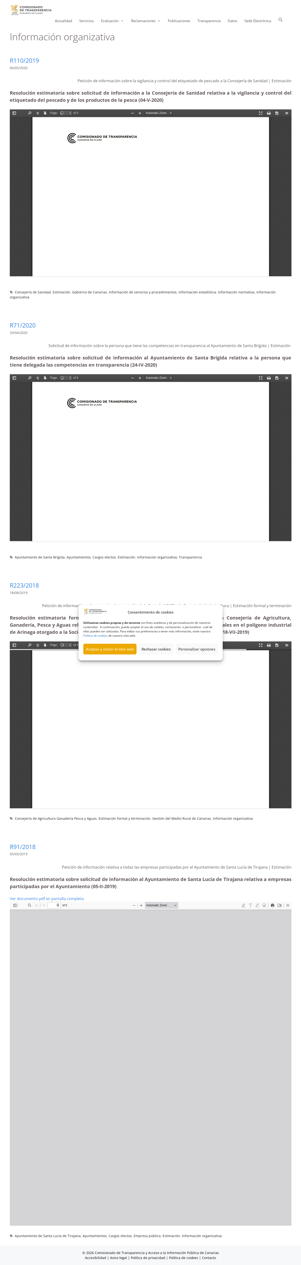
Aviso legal (118, 1257)
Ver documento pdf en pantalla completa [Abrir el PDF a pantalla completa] (47, 898)
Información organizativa (157, 557)
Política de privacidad (148, 1257)
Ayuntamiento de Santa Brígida (40, 557)
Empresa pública (147, 1236)
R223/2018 (24, 585)
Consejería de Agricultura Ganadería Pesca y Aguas (56, 818)
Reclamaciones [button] (147, 20)
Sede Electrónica (257, 20)
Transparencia (209, 20)
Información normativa (236, 292)
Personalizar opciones (196, 649)
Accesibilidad (96, 1257)
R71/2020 (23, 325)
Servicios (86, 20)
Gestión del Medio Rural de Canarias (181, 818)
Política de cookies (95, 635)
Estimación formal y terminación (124, 818)
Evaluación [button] (114, 20)
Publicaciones (179, 20)
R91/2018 (23, 847)
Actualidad (63, 20)
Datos (232, 20)
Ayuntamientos (79, 557)
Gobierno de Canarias (89, 292)
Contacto (209, 1257)
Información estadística (197, 292)
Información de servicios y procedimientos (143, 292)
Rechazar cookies (156, 649)
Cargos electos (104, 557)
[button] (281, 20)
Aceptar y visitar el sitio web (110, 649)
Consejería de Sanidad (33, 292)
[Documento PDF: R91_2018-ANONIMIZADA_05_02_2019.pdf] (150, 1063)
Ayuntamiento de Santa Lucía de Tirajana (48, 1236)
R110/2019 (24, 60)
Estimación (61, 292)
